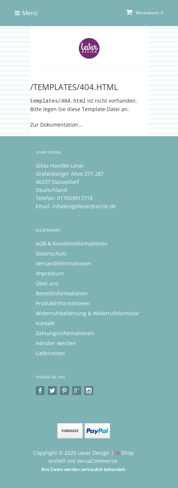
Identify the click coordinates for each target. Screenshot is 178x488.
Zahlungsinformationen (65, 332)
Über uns (47, 282)
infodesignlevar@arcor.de (84, 205)
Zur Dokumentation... (56, 124)
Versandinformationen (63, 263)
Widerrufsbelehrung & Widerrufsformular (87, 312)
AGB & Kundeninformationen (72, 243)
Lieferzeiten (50, 352)
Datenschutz (51, 253)
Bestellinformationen (62, 292)
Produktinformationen (63, 302)
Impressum (50, 272)
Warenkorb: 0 (144, 13)
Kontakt (45, 322)
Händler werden (56, 342)
